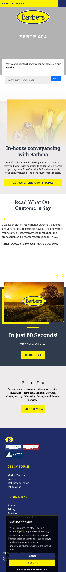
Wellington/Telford (18, 482)
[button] (57, 275)
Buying (12, 505)
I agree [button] (32, 565)
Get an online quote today (33, 182)
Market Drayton (17, 475)
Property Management (20, 517)
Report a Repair (16, 520)
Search (56, 78)
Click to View (33, 408)
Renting (12, 513)
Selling (11, 509)
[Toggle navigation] (62, 3)
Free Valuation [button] (15, 3)
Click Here (33, 355)
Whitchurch (14, 486)
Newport (12, 479)
